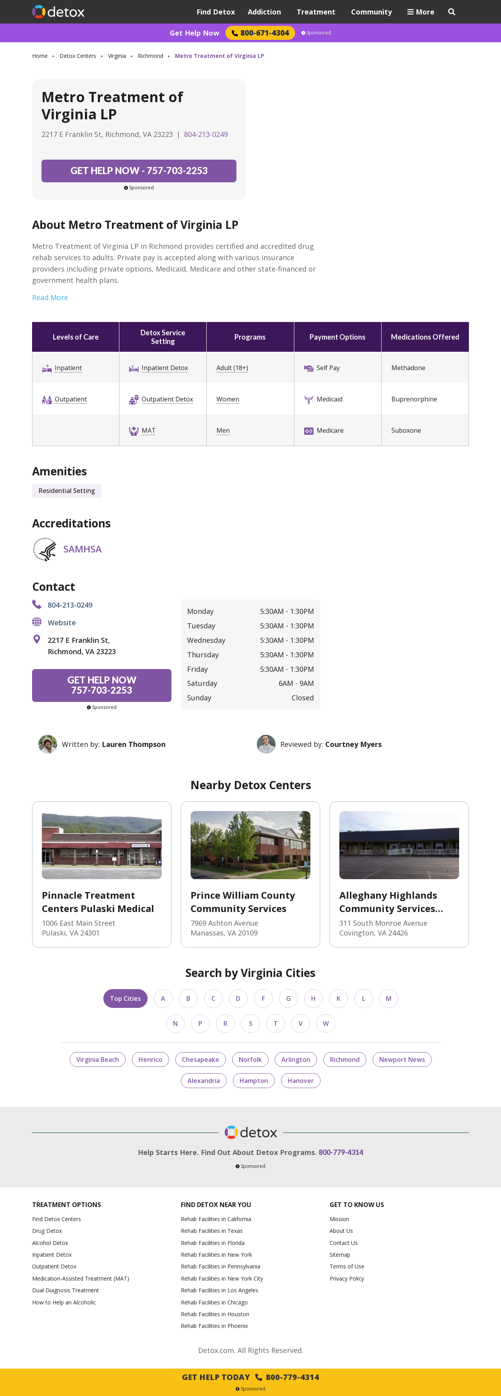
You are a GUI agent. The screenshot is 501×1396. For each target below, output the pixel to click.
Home (40, 55)
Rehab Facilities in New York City (222, 1278)
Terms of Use (347, 1266)
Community (371, 11)
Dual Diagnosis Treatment (65, 1290)
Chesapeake (200, 1059)
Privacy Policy (347, 1278)
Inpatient (68, 367)
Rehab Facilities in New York (216, 1254)
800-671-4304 (260, 32)
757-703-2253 (139, 170)
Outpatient (71, 399)
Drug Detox (47, 1230)
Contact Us (344, 1243)
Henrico (150, 1059)
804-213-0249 (206, 134)
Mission (339, 1219)
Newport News (402, 1059)
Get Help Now (194, 33)
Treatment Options (66, 1204)
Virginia (117, 55)
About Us (341, 1230)
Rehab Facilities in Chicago (214, 1302)
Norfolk (250, 1059)
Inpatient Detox (165, 367)
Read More (50, 297)
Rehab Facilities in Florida (213, 1243)
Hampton (254, 1080)
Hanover (301, 1080)
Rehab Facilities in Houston (215, 1314)
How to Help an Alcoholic (64, 1302)
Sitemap (340, 1254)
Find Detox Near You (216, 1204)
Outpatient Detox (167, 399)
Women (227, 399)
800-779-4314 (341, 1152)
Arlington (295, 1059)
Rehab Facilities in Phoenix (214, 1325)
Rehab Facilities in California (216, 1219)
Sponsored (316, 33)
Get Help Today (250, 1377)
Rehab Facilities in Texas (212, 1230)
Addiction (264, 11)
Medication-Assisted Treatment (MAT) (80, 1278)
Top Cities (125, 998)
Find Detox (215, 11)
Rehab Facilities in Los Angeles (219, 1290)
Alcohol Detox (50, 1243)
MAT (149, 430)
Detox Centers (77, 55)
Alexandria (203, 1080)
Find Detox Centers (56, 1219)
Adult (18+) (232, 367)
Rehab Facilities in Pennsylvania (220, 1266)
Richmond (150, 55)
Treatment (316, 11)
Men (223, 430)
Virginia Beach (97, 1059)
